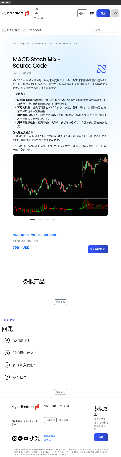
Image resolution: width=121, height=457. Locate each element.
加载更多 (60, 302)
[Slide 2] (39, 220)
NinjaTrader (34, 43)
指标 (23, 43)
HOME (16, 43)
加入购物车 (98, 249)
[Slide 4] (54, 220)
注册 (103, 13)
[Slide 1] (32, 220)
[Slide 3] (47, 220)
